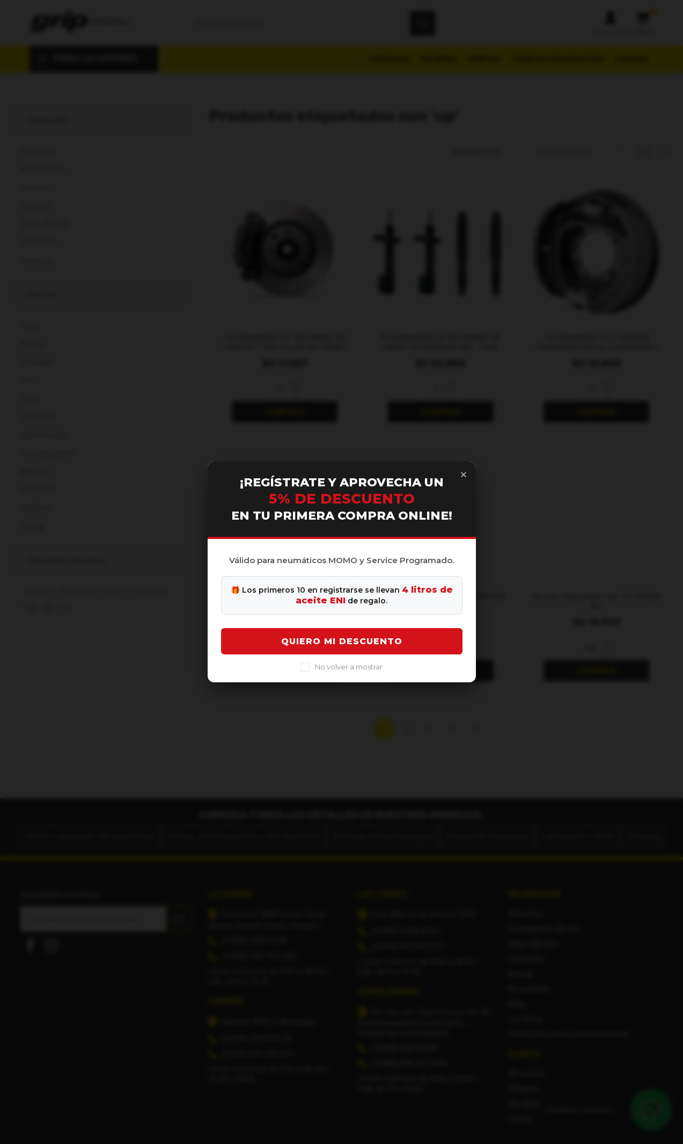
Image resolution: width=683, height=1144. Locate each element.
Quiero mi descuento (341, 652)
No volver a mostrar (349, 677)
